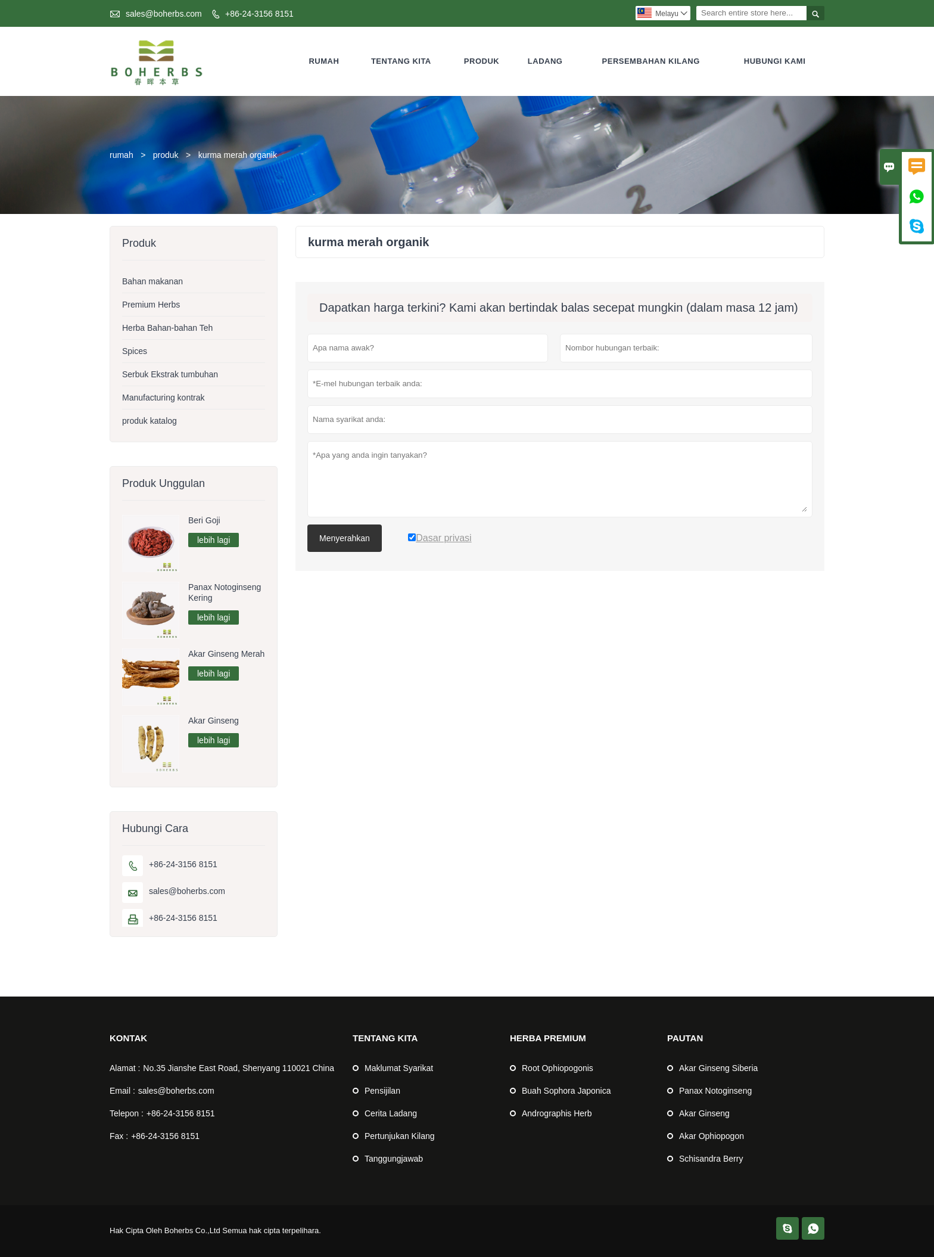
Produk (481, 61)
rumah (121, 155)
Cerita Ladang (391, 1113)
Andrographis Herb (557, 1113)
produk (166, 155)
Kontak (128, 1038)
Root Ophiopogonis (557, 1068)
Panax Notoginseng (715, 1090)
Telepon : (127, 1113)
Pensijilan (382, 1090)
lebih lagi (213, 540)
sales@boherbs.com (164, 13)
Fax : (119, 1136)
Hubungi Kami (775, 61)
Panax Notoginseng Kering (224, 592)
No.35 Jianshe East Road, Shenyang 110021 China (238, 1068)
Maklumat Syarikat (399, 1068)
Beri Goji (204, 520)
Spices (134, 351)
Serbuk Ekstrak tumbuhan (170, 374)
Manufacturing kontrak (163, 397)
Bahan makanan (152, 281)
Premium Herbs (151, 304)
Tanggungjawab (394, 1158)
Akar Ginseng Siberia (718, 1068)
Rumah (324, 61)
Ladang (545, 61)
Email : (122, 1090)
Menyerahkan (344, 538)
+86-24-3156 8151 (259, 13)
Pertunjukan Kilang (400, 1136)
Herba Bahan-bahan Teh (167, 328)
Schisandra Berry (711, 1158)
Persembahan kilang (651, 61)
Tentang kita (401, 61)
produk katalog (149, 421)
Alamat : (125, 1068)
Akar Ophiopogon (711, 1136)
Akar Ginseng (213, 720)
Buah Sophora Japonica (566, 1090)
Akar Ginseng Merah (226, 654)
